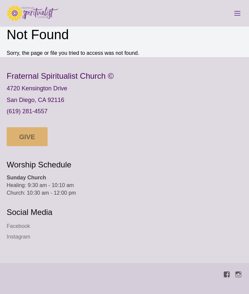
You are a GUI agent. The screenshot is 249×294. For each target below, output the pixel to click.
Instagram (18, 237)
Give (27, 137)
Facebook (18, 226)
